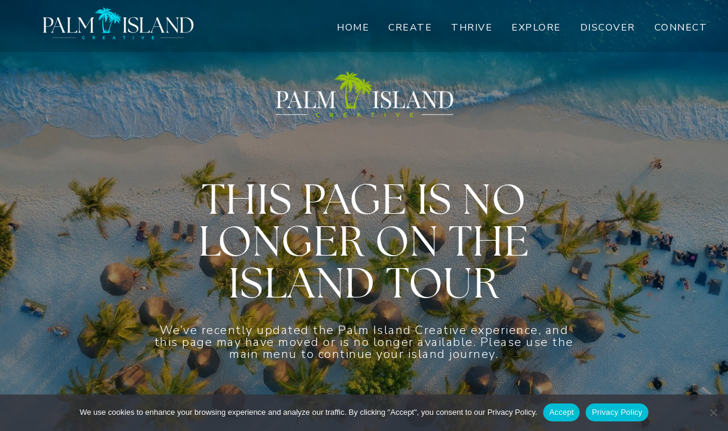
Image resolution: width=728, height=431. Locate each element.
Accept (561, 412)
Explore (536, 27)
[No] (713, 412)
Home (353, 27)
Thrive (471, 27)
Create (410, 27)
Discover (607, 27)
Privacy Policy (617, 412)
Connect (681, 27)
